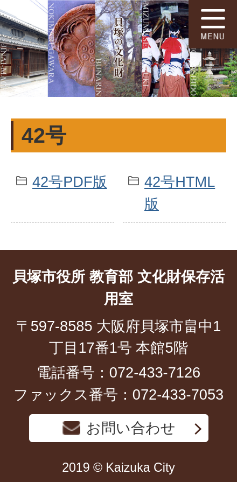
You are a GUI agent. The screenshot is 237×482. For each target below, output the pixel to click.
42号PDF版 (69, 181)
